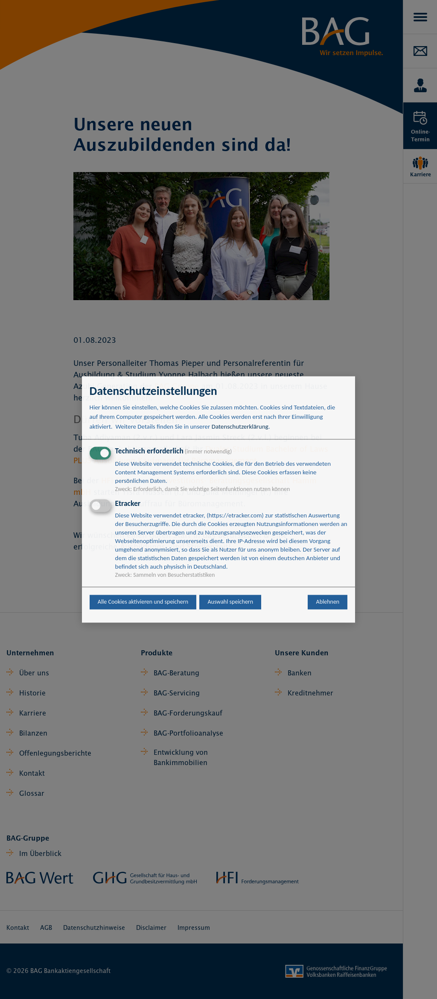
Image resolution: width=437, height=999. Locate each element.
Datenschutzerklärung (240, 426)
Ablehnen (328, 602)
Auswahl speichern (230, 602)
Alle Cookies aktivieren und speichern (143, 602)
